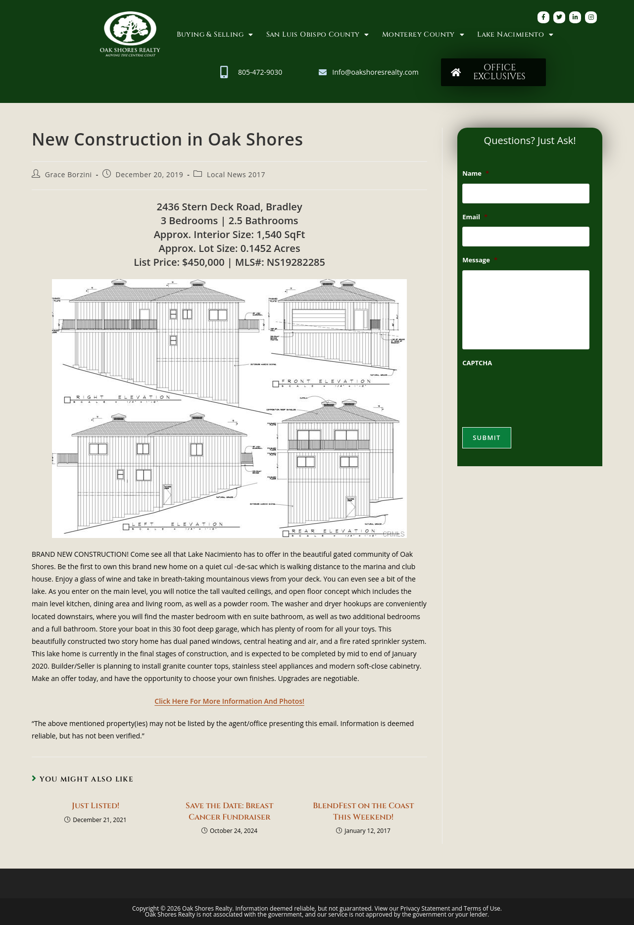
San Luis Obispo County (317, 34)
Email (475, 217)
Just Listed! (95, 805)
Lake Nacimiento (515, 34)
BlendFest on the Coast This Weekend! (363, 811)
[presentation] (537, 392)
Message (479, 260)
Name (475, 173)
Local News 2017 (236, 174)
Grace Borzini (68, 174)
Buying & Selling (215, 34)
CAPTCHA (477, 363)
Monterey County (423, 34)
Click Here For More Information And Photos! (229, 701)
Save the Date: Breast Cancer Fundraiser (229, 811)
